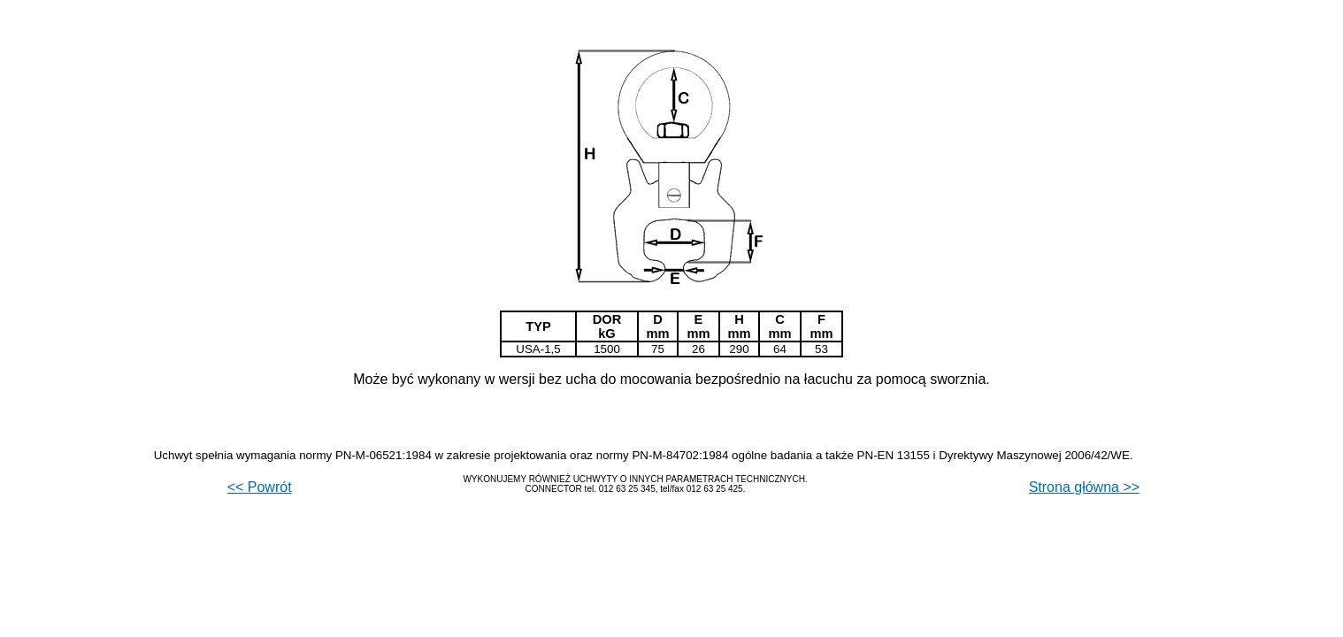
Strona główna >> (1084, 487)
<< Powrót (259, 487)
